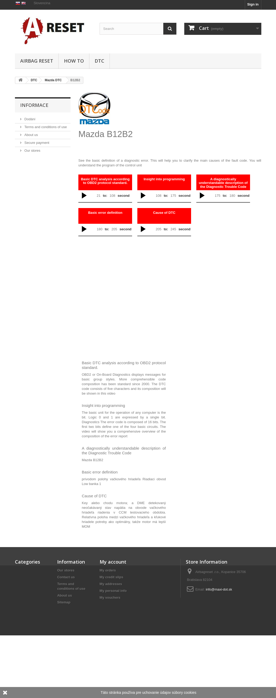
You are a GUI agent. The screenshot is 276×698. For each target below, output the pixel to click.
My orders (108, 570)
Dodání (30, 144)
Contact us (66, 577)
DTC (99, 61)
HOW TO (74, 61)
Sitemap (64, 602)
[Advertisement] (185, 118)
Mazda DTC (53, 80)
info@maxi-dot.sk (219, 589)
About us (31, 159)
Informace (34, 130)
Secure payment (36, 167)
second (124, 196)
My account (113, 562)
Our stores (32, 175)
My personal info (113, 591)
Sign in (252, 4)
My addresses (111, 584)
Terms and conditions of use (45, 152)
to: (105, 196)
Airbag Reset (36, 61)
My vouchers (110, 597)
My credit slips (111, 577)
